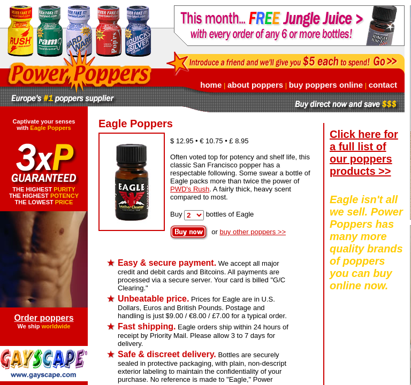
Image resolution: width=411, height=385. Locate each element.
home (211, 84)
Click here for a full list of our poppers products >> (364, 152)
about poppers (255, 84)
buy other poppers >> (252, 232)
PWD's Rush (189, 189)
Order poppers (43, 317)
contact (383, 84)
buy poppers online (326, 84)
